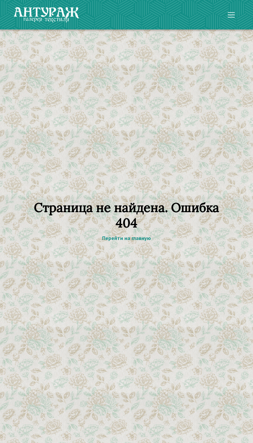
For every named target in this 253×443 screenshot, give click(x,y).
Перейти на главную (126, 238)
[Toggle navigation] (231, 15)
